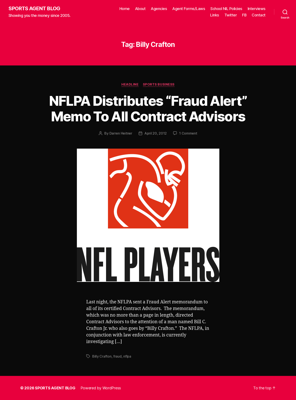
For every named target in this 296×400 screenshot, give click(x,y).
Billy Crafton (102, 356)
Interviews (257, 8)
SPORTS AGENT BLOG (34, 8)
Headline (129, 84)
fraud (117, 356)
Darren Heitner (120, 133)
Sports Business (159, 84)
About (140, 8)
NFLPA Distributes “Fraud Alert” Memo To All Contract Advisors (148, 109)
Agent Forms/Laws (188, 8)
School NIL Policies (226, 8)
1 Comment (188, 133)
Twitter (230, 15)
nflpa (127, 356)
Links (214, 15)
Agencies (159, 8)
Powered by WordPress (100, 388)
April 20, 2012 (155, 133)
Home (124, 8)
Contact (259, 15)
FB (244, 15)
